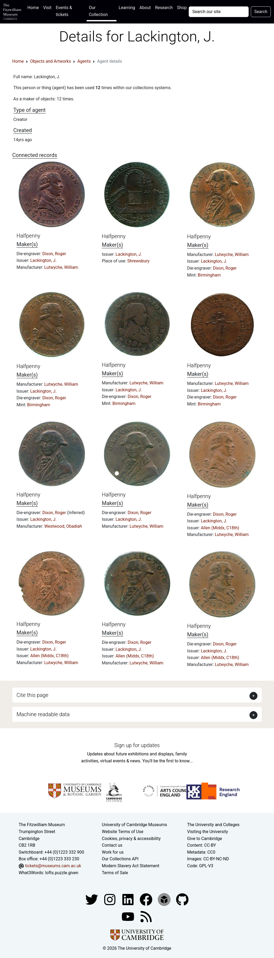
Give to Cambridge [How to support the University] (204, 838)
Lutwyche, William (61, 267)
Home (34, 7)
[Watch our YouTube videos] (128, 916)
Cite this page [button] (32, 695)
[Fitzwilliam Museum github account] (182, 899)
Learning (127, 7)
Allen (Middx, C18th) (220, 527)
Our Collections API (120, 858)
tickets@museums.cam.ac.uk (53, 865)
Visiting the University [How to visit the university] (207, 831)
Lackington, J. (43, 260)
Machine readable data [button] (43, 714)
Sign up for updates (137, 745)
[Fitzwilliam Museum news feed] (146, 916)
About (145, 7)
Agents (84, 61)
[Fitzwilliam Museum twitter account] (92, 899)
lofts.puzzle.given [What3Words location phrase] (61, 872)
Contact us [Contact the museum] (112, 845)
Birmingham (209, 275)
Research (164, 7)
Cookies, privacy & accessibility (131, 838)
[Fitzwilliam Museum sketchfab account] (165, 899)
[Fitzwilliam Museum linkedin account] (147, 899)
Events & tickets (64, 11)
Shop (182, 7)
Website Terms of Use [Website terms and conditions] (122, 831)
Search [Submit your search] (260, 11)
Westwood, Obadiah (63, 526)
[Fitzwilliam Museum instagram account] (110, 899)
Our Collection (98, 11)
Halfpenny (28, 235)
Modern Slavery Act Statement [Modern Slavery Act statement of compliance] (130, 865)
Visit (47, 7)
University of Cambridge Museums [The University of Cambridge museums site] (134, 824)
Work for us (113, 852)
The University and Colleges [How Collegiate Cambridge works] (213, 824)
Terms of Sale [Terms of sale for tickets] (115, 872)
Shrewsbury (138, 260)
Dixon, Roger (54, 253)
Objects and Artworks (50, 61)
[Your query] (218, 11)
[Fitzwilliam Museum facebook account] (128, 899)
